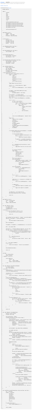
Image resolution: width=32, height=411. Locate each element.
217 (1, 237)
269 (1, 292)
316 (1, 341)
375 (1, 404)
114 (1, 128)
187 (1, 205)
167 (1, 184)
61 (1, 72)
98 (1, 111)
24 (1, 33)
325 (1, 351)
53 (1, 64)
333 (1, 359)
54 (1, 65)
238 (1, 259)
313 (1, 338)
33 (1, 43)
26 (1, 35)
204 (1, 223)
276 (1, 299)
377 (1, 406)
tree (5, 5)
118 (1, 132)
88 (1, 101)
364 (1, 392)
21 (1, 30)
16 (1, 25)
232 (1, 253)
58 (1, 69)
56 (1, 67)
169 (1, 186)
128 (1, 143)
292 (1, 316)
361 (1, 389)
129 (1, 144)
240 (1, 261)
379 (1, 408)
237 (1, 258)
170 (1, 187)
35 (1, 45)
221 (1, 241)
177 (1, 195)
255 (1, 277)
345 (1, 372)
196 (1, 215)
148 (1, 164)
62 (1, 73)
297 (1, 321)
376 (1, 405)
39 (1, 49)
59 (1, 70)
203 (1, 222)
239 (1, 260)
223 (1, 243)
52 (1, 63)
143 (1, 159)
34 (1, 44)
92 (1, 105)
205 (1, 224)
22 (1, 31)
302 (1, 327)
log (7, 5)
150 (1, 166)
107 (1, 121)
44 (1, 54)
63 (1, 74)
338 (1, 365)
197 (1, 216)
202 (1, 221)
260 (1, 282)
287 (1, 311)
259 (1, 281)
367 (1, 395)
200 (1, 219)
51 (1, 62)
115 (1, 129)
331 (1, 357)
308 (1, 333)
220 (1, 240)
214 (1, 234)
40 (1, 50)
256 (1, 278)
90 (1, 103)
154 (1, 170)
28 (1, 37)
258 (1, 280)
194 (1, 213)
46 (1, 56)
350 (1, 377)
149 (1, 165)
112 (1, 126)
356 (1, 384)
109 (1, 123)
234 (1, 255)
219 (1, 239)
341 (1, 368)
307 (1, 332)
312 (1, 337)
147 (1, 163)
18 (1, 27)
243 (1, 264)
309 (1, 334)
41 (1, 51)
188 (1, 206)
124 (1, 139)
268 (1, 291)
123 (1, 138)
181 (1, 199)
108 (1, 122)
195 (1, 214)
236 (1, 257)
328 (1, 354)
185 (1, 203)
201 (1, 220)
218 (1, 238)
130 (1, 145)
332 (1, 358)
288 (1, 312)
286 (1, 310)
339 (1, 366)
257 (1, 279)
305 (1, 330)
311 (1, 336)
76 (1, 88)
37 (1, 47)
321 (1, 347)
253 (1, 275)
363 (1, 391)
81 (1, 93)
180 (1, 198)
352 (1, 379)
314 (1, 339)
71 (1, 83)
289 (1, 313)
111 (1, 125)
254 (1, 276)
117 (1, 131)
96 (1, 109)
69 (1, 81)
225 (1, 245)
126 (1, 141)
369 (1, 397)
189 (1, 207)
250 (1, 272)
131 (1, 146)
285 (1, 309)
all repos (2, 2)
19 (1, 28)
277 (1, 300)
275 (1, 298)
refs (4, 5)
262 (1, 284)
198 (1, 217)
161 (1, 178)
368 (1, 396)
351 (1, 378)
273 (1, 296)
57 (1, 68)
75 (1, 87)
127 (1, 142)
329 (1, 355)
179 (1, 197)
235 (1, 256)
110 (1, 124)
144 (1, 160)
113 (1, 127)
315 (1, 340)
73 (1, 85)
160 (1, 177)
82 (1, 94)
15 (1, 24)
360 (1, 388)
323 (1, 349)
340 (1, 367)
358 (1, 386)
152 (1, 168)
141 (1, 157)
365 (1, 393)
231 (1, 252)
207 (1, 226)
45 (1, 55)
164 (1, 181)
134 (1, 149)
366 (1, 394)
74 (1, 86)
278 (1, 301)
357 (1, 385)
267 (1, 290)
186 (1, 204)
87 (1, 100)
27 (1, 36)
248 (1, 270)
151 (1, 167)
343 (1, 370)
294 (1, 318)
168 (1, 185)
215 (1, 235)
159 (1, 176)
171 (1, 188)
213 (1, 233)
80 (1, 92)
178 (1, 196)
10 (1, 18)
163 (1, 180)
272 (1, 295)
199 (1, 218)
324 (1, 350)
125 (1, 140)
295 (1, 319)
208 (1, 227)
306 (1, 331)
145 (1, 161)
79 (1, 91)
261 (1, 283)
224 (1, 244)
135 (1, 150)
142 (1, 158)
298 (1, 322)
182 (1, 200)
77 (1, 89)
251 (1, 273)
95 (1, 108)
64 (1, 75)
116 (1, 130)
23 (1, 32)
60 (1, 71)
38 (1, 48)
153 (1, 169)
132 (1, 147)
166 (1, 183)
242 (1, 263)
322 (1, 348)
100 (1, 113)
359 (1, 387)
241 (1, 262)
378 (1, 407)
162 (1, 179)
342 (1, 369)
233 (1, 254)
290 (1, 314)
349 (1, 376)
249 (1, 271)
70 (1, 82)
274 (1, 297)
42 (1, 52)
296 (1, 320)
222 (1, 242)
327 (1, 353)
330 (1, 356)
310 (1, 335)
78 (1, 90)
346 (1, 373)
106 (1, 120)
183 (1, 201)
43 (1, 53)
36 (1, 46)
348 (1, 375)
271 (1, 294)
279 (1, 302)
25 (1, 34)
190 (1, 208)
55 (1, 66)
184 (1, 202)
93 (1, 106)
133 (1, 148)
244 (1, 265)
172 (1, 189)
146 (1, 162)
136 (1, 151)
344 (1, 371)
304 (1, 329)
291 (1, 315)
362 (1, 390)
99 (1, 112)
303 (1, 328)
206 (1, 225)
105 (1, 119)
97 (1, 110)
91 (1, 104)
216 (1, 236)
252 (1, 274)
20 (1, 29)
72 (1, 84)
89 (1, 102)
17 (1, 26)
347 (1, 374)
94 (1, 107)
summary (2, 5)
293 (1, 317)
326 (1, 352)
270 (1, 293)
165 (1, 182)
